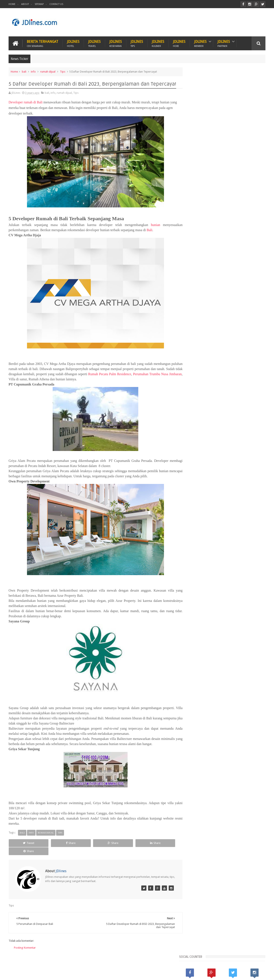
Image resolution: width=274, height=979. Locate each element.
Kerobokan (236, 764)
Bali (149, 230)
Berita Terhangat (42, 43)
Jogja (205, 764)
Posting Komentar (25, 939)
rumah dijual (47, 71)
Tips (62, 71)
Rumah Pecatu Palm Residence (127, 374)
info (33, 71)
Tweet (24, 842)
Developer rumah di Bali (26, 102)
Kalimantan (218, 764)
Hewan (57, 959)
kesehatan (212, 786)
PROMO (174, 959)
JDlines (73, 43)
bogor (209, 779)
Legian (194, 772)
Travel (106, 959)
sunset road (231, 794)
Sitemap (39, 4)
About (25, 4)
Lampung (252, 764)
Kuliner (17, 959)
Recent (201, 736)
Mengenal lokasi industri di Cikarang (234, 855)
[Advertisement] (187, 22)
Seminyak (234, 772)
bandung (195, 779)
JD (264, 972)
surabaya (248, 794)
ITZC (157, 959)
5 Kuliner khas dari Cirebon (227, 835)
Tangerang (251, 772)
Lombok (207, 772)
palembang (197, 794)
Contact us (254, 959)
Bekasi (194, 764)
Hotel (74, 959)
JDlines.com (43, 972)
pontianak (214, 794)
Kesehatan (37, 959)
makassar (228, 786)
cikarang (222, 779)
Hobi (90, 959)
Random (227, 736)
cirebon (235, 779)
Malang (220, 772)
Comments (252, 736)
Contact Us (56, 4)
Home (12, 4)
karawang (196, 786)
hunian (151, 224)
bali (24, 71)
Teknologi (139, 959)
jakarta (248, 779)
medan (242, 786)
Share (59, 842)
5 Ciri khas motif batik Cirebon (230, 815)
